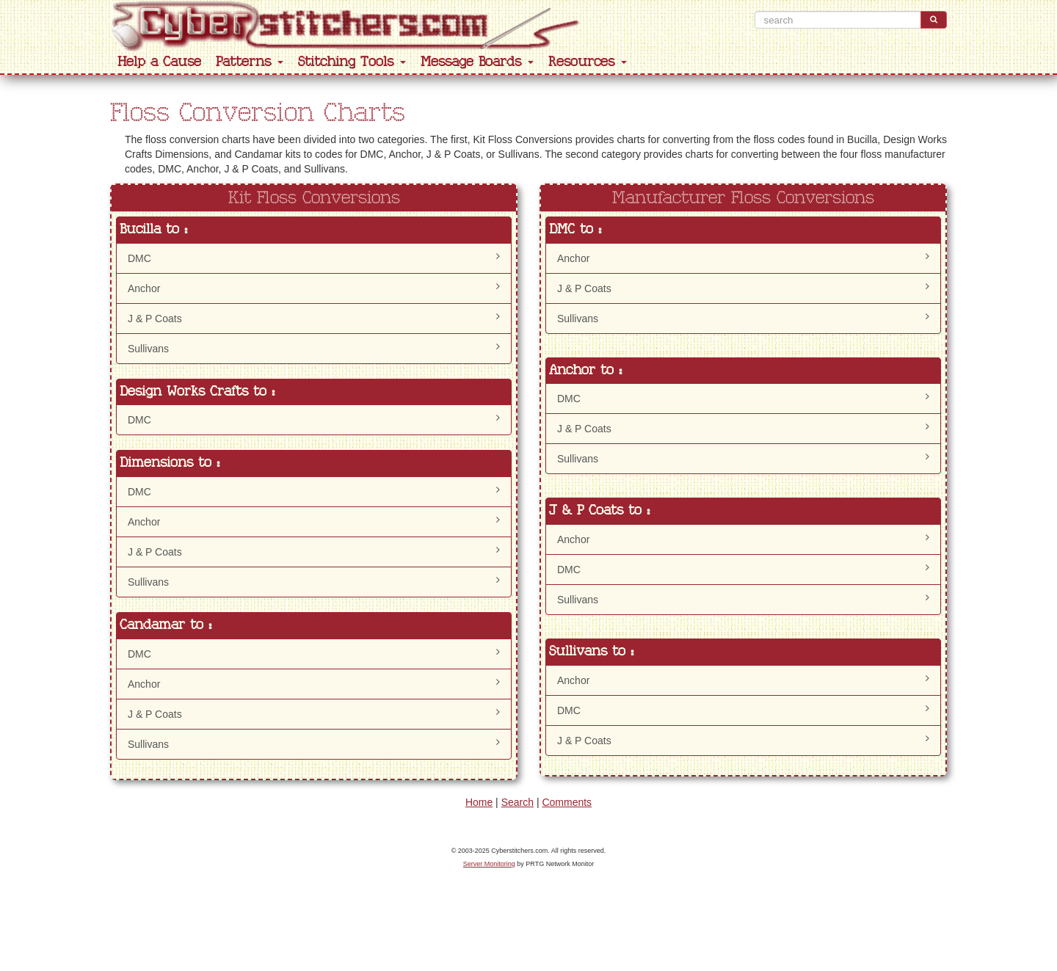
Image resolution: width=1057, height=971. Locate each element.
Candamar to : (165, 625)
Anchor (314, 287)
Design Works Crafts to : (197, 392)
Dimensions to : (169, 463)
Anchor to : (585, 370)
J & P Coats (314, 317)
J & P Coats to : (599, 510)
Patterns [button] (249, 62)
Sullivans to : (591, 651)
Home (479, 802)
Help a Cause (159, 62)
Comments (567, 802)
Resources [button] (587, 62)
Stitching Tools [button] (352, 62)
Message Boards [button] (477, 62)
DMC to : (575, 229)
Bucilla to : (153, 229)
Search (517, 802)
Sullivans (314, 347)
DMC (314, 257)
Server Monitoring (489, 864)
